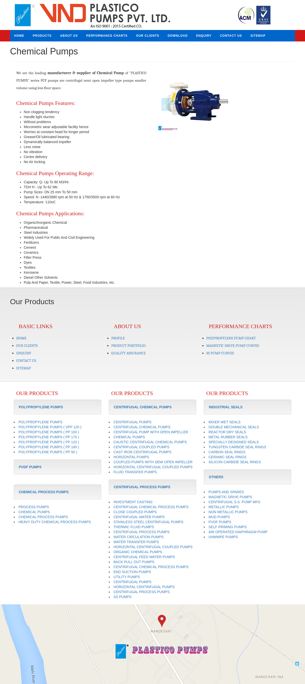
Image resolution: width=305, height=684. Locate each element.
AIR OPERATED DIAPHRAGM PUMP (238, 532)
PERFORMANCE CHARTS (107, 35)
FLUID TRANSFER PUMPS (135, 472)
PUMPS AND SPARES (226, 492)
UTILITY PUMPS (127, 577)
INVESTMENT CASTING (133, 502)
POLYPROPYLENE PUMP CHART (231, 338)
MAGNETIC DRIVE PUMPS (230, 497)
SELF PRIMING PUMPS (227, 527)
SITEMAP (258, 35)
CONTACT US (231, 35)
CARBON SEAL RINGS (226, 452)
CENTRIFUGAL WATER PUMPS (139, 517)
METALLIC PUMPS (223, 507)
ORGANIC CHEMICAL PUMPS (138, 552)
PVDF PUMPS (219, 522)
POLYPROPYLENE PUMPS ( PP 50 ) (47, 452)
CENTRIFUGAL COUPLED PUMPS (142, 447)
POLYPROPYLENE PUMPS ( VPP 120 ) (50, 427)
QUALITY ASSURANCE (128, 353)
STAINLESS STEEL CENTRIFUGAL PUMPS (149, 522)
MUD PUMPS (219, 517)
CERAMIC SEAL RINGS (227, 457)
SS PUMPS (123, 597)
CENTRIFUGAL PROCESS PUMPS (142, 532)
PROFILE (118, 338)
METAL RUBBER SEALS (228, 437)
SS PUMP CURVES (220, 353)
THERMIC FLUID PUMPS (134, 527)
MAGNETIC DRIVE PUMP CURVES (232, 345)
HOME (19, 35)
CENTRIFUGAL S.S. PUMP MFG (234, 502)
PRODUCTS (42, 35)
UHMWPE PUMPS (223, 537)
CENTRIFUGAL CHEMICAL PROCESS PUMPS (151, 507)
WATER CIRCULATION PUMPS (139, 537)
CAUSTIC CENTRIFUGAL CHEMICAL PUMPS (150, 442)
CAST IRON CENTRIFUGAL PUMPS (143, 452)
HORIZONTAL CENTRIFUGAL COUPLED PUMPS (153, 467)
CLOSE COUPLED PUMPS (135, 512)
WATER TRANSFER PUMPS (136, 542)
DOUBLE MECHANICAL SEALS (233, 427)
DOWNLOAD (178, 35)
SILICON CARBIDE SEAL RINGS (234, 462)
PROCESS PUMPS (33, 507)
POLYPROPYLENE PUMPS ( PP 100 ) (48, 432)
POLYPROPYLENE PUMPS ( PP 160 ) (48, 447)
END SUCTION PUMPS (132, 572)
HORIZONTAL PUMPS (131, 457)
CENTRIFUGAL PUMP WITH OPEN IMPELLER (151, 432)
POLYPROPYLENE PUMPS (40, 422)
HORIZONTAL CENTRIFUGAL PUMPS (144, 587)
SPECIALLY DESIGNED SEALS (233, 442)
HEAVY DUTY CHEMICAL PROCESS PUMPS (54, 522)
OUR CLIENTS (147, 35)
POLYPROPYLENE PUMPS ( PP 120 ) (48, 442)
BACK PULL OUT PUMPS (134, 562)
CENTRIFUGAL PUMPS (133, 422)
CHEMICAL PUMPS (34, 512)
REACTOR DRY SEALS (227, 432)
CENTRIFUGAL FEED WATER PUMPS (144, 557)
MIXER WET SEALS (224, 422)
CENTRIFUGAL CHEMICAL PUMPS (142, 427)
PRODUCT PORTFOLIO (128, 345)
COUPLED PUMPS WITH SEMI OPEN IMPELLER (153, 462)
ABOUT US (69, 35)
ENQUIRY (204, 35)
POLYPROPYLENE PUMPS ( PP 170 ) (48, 437)
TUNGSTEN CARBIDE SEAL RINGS (237, 447)
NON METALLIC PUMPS (228, 512)
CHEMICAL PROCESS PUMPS (43, 517)
